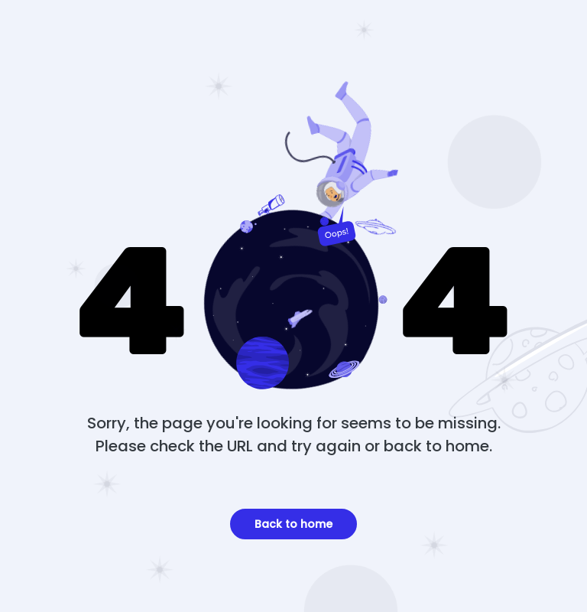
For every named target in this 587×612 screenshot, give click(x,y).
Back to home (293, 524)
